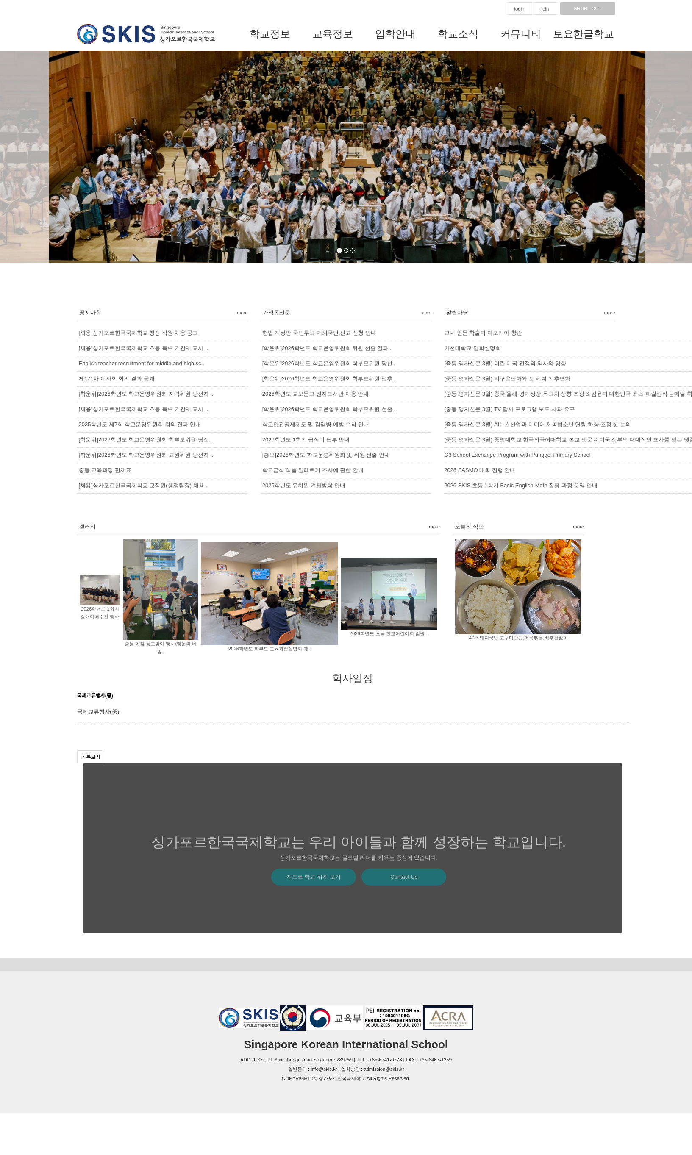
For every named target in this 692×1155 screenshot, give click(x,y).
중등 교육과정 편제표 (105, 470)
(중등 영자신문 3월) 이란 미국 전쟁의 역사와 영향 (505, 363)
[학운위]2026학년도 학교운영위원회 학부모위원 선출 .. (329, 409)
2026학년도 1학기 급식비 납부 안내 (306, 439)
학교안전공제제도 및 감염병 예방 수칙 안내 (315, 424)
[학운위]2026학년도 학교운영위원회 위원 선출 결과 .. (327, 348)
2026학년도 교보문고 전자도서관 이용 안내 (315, 394)
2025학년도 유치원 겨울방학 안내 (303, 485)
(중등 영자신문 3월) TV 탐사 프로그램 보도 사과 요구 (509, 409)
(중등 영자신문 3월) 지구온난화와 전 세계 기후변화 (507, 378)
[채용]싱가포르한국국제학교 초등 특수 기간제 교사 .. (143, 348)
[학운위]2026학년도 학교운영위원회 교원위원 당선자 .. (146, 455)
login (519, 8)
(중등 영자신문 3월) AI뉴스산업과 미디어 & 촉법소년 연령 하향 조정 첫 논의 (537, 424)
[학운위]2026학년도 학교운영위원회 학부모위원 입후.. (328, 378)
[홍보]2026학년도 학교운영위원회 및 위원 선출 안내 (326, 455)
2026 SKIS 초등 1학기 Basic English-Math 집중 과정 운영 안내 (521, 485)
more (242, 312)
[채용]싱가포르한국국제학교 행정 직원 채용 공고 (138, 333)
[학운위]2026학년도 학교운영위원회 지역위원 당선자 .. (146, 394)
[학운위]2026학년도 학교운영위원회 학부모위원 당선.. (145, 439)
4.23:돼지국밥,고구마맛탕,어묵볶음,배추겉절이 (518, 637)
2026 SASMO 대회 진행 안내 (479, 470)
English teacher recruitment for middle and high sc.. (141, 363)
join (545, 8)
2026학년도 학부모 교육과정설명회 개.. (269, 648)
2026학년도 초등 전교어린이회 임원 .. (389, 633)
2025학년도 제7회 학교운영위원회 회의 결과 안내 (140, 424)
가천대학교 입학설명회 (472, 348)
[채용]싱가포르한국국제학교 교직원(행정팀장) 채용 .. (144, 485)
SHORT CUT (588, 8)
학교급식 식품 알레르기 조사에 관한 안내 (313, 470)
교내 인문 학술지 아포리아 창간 (483, 333)
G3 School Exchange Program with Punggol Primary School (517, 455)
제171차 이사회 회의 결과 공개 (117, 378)
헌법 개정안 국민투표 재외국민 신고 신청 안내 (319, 333)
